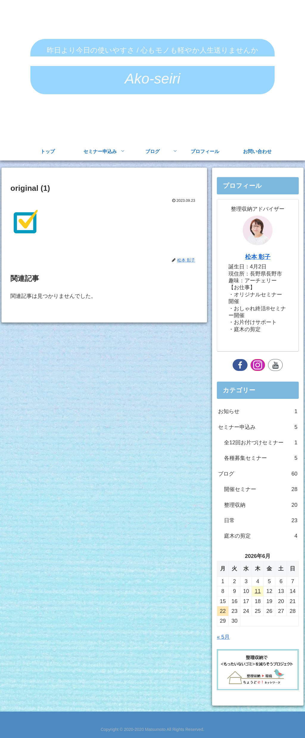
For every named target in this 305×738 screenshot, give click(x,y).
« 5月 (223, 637)
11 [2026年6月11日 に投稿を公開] (258, 591)
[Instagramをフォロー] (257, 365)
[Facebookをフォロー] (240, 365)
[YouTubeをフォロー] (275, 365)
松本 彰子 (258, 257)
